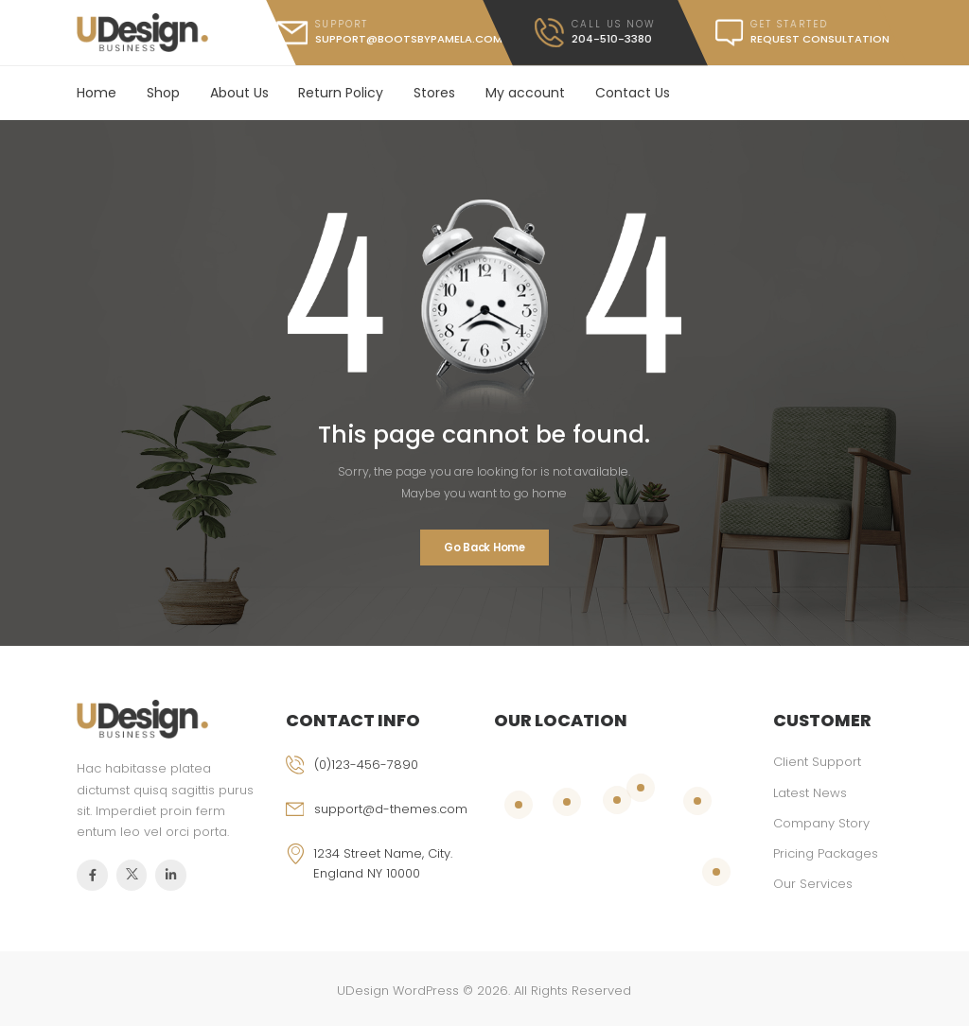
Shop (163, 92)
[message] (792, 32)
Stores (434, 92)
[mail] (389, 32)
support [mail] (341, 24)
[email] (380, 822)
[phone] (380, 778)
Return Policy (340, 92)
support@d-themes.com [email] (390, 809)
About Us (239, 92)
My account (525, 92)
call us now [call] (614, 24)
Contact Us (632, 92)
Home (96, 92)
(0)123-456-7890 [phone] (366, 765)
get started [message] (789, 24)
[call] (594, 32)
